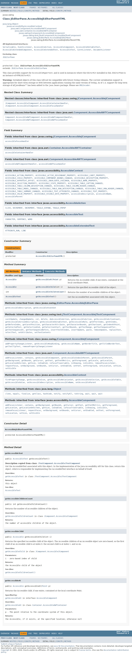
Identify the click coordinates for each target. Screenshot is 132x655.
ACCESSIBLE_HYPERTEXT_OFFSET (19, 180)
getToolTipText (12, 346)
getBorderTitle (89, 344)
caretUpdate (11, 319)
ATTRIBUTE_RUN (12, 231)
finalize (25, 394)
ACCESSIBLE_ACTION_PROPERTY (19, 175)
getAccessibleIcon (36, 380)
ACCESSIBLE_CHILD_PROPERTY (18, 178)
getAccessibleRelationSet (60, 380)
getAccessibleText (45, 296)
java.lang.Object (10, 24)
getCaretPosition (31, 324)
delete (44, 319)
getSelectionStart (51, 327)
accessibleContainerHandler (19, 153)
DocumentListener (102, 50)
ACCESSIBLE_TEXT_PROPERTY (94, 191)
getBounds (26, 360)
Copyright (5, 650)
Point (55, 279)
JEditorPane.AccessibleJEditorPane (29, 68)
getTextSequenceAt (14, 330)
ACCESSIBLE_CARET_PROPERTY (91, 175)
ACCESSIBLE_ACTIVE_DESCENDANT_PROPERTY (55, 175)
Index (54, 3)
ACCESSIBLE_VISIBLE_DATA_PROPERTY (51, 194)
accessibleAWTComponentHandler (21, 164)
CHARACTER (10, 219)
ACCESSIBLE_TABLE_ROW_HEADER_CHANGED (104, 188)
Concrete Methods (55, 271)
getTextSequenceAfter (104, 327)
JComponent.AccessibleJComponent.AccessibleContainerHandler (36, 103)
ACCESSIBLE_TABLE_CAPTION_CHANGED (85, 183)
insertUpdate (77, 330)
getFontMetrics (62, 360)
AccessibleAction (42, 47)
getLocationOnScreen (15, 363)
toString (78, 394)
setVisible (10, 368)
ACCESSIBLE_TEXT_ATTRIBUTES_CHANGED (60, 191)
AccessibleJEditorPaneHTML (49, 256)
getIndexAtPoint (112, 324)
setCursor (53, 366)
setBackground (27, 366)
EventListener (25, 47)
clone (8, 394)
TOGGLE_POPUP (59, 208)
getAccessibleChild (45, 287)
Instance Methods (31, 271)
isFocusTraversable (59, 363)
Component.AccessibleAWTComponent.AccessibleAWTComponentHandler (38, 117)
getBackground (12, 360)
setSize (117, 366)
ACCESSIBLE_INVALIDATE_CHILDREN (53, 180)
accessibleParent (14, 196)
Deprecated (44, 3)
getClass (36, 394)
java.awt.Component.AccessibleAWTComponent (34, 28)
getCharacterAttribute (53, 324)
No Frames (42, 8)
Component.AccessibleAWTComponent (97, 112)
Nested (13, 11)
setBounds (41, 366)
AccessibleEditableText (88, 47)
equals (16, 394)
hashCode (47, 394)
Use (30, 3)
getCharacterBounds (76, 324)
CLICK (8, 208)
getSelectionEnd (32, 327)
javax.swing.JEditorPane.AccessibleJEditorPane (49, 38)
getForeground (79, 360)
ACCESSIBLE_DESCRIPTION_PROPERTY (91, 178)
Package (14, 3)
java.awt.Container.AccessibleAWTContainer (36, 31)
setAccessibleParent (85, 382)
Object (57, 389)
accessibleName (103, 194)
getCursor (38, 360)
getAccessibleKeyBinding (46, 344)
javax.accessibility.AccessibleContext (24, 26)
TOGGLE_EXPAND (44, 208)
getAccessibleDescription (18, 308)
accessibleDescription (82, 194)
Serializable (9, 47)
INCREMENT (29, 208)
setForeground (90, 366)
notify (57, 394)
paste (89, 330)
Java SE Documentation (64, 646)
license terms (85, 650)
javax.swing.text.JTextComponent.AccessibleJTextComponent (52, 35)
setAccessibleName (64, 382)
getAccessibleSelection (87, 380)
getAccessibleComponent (47, 358)
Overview (5, 3)
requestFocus (11, 366)
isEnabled (42, 363)
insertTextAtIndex (60, 330)
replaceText (115, 330)
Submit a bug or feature (11, 644)
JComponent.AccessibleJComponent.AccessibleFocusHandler (34, 106)
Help (60, 3)
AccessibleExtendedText (46, 50)
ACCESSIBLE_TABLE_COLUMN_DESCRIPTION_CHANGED (28, 186)
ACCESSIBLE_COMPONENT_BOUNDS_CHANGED (53, 178)
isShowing (76, 363)
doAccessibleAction (59, 319)
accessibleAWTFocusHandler (52, 164)
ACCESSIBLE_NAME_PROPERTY (84, 180)
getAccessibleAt (44, 279)
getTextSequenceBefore (37, 330)
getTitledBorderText (109, 344)
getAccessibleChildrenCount (50, 292)
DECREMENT (18, 208)
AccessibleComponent (63, 47)
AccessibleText (67, 50)
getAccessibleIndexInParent (75, 358)
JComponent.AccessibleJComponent (98, 98)
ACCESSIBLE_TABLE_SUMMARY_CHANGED (22, 191)
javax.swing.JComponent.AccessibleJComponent (42, 33)
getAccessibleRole (78, 322)
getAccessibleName (70, 344)
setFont (77, 366)
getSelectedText (13, 327)
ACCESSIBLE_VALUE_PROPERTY (18, 194)
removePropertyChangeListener (38, 346)
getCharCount (94, 324)
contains (29, 358)
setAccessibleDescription (40, 382)
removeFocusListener (105, 363)
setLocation (105, 366)
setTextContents (42, 332)
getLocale (93, 360)
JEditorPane (9, 57)
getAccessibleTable (111, 380)
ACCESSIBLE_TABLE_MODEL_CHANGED (21, 188)
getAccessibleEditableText (53, 322)
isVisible (88, 363)
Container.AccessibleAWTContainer (70, 148)
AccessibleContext (72, 170)
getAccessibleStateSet (44, 308)
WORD (30, 219)
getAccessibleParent (102, 358)
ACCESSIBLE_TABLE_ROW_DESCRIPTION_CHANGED (61, 188)
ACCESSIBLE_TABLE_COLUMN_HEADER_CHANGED (74, 186)
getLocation (106, 360)
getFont (49, 360)
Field (20, 11)
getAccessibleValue (15, 382)
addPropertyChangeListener (18, 344)
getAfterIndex (96, 322)
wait (87, 394)
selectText (10, 332)
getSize (31, 363)
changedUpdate (26, 319)
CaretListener (84, 50)
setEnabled (65, 366)
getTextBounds (69, 327)
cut (37, 319)
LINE (23, 231)
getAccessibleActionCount (107, 319)
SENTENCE (21, 219)
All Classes (57, 8)
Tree (35, 3)
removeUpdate (100, 330)
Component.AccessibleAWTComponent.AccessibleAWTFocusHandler (36, 120)
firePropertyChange (15, 380)
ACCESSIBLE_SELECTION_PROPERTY (21, 183)
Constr (27, 11)
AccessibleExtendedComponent (17, 50)
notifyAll (67, 394)
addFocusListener (14, 358)
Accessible (11, 279)
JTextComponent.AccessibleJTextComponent (88, 314)
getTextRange (85, 327)
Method (35, 11)
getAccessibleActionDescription (21, 322)
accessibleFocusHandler (17, 141)
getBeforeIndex (12, 324)
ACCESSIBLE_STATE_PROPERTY (52, 183)
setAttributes (25, 332)
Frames (33, 8)
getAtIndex (111, 322)
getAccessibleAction (81, 319)
